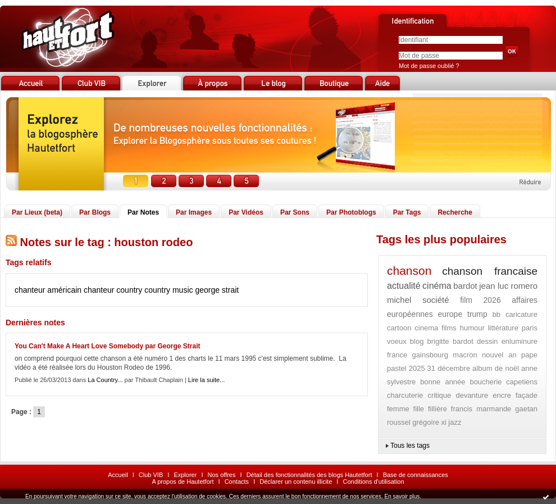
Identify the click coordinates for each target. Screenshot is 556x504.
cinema (426, 328)
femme (398, 409)
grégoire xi (429, 422)
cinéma (437, 285)
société (435, 300)
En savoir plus (402, 496)
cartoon (399, 328)
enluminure (519, 341)
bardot (465, 285)
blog (417, 341)
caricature (521, 314)
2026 (492, 300)
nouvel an (499, 355)
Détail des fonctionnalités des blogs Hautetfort (309, 474)
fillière (437, 409)
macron (465, 355)
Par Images (194, 212)
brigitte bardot (450, 341)
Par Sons (294, 212)
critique (439, 395)
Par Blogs (95, 212)
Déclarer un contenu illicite (295, 481)
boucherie (486, 382)
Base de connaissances (415, 474)
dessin (487, 341)
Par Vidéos (246, 212)
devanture (471, 395)
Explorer (185, 474)
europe (450, 314)
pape (529, 355)
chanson (409, 270)
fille (419, 409)
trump (477, 314)
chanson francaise (489, 271)
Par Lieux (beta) (37, 212)
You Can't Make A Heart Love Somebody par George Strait (107, 346)
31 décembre (449, 368)
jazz (454, 422)
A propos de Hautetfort (182, 481)
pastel (397, 368)
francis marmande (481, 409)
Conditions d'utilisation (373, 481)
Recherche (454, 212)
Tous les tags (410, 445)
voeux (397, 341)
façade (526, 395)
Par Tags (407, 212)
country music (168, 289)
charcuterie (405, 395)
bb (496, 314)
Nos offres (222, 474)
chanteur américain (48, 289)
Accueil (117, 474)
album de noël (495, 368)
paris (529, 328)
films (449, 328)
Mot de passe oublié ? (429, 65)
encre (502, 395)
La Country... (105, 379)
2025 (417, 368)
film (466, 300)
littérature (503, 328)
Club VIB (151, 474)
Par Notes (143, 212)
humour (472, 328)
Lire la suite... (206, 379)
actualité (404, 285)
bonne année (442, 382)
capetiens (521, 382)
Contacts (237, 481)
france (397, 355)
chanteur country (113, 289)
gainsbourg (430, 355)
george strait (217, 289)
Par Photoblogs (351, 212)
